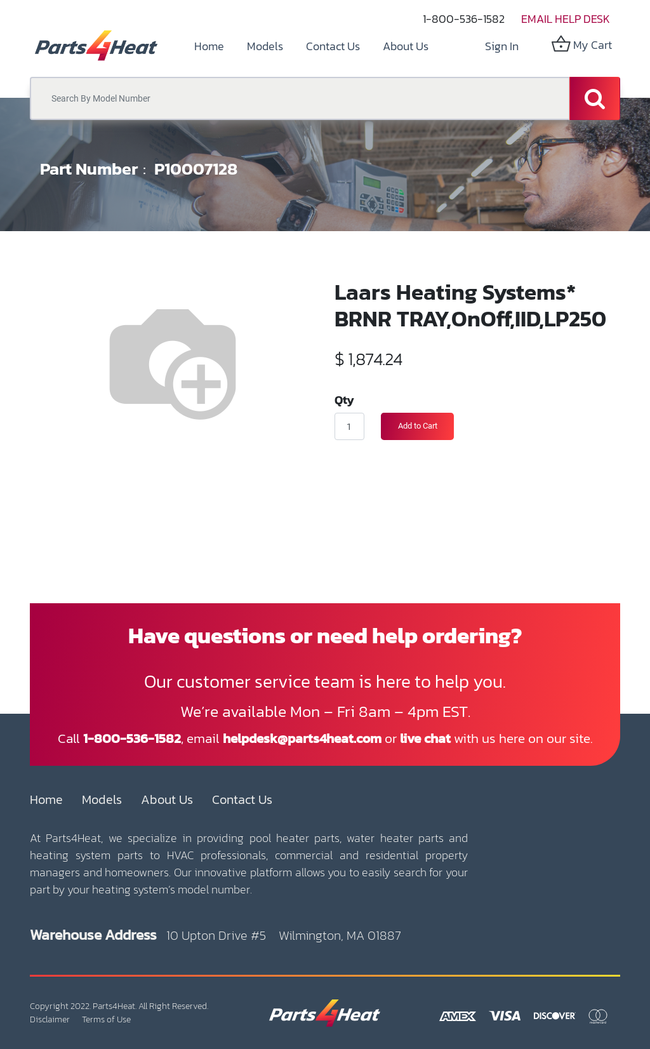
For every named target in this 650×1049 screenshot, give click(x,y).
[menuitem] (209, 46)
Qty (344, 399)
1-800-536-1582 (464, 18)
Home (46, 799)
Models (102, 799)
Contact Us (242, 799)
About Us (167, 799)
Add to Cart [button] (417, 426)
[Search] (594, 98)
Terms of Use (106, 1019)
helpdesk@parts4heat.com (302, 738)
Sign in (502, 46)
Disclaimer (50, 1019)
